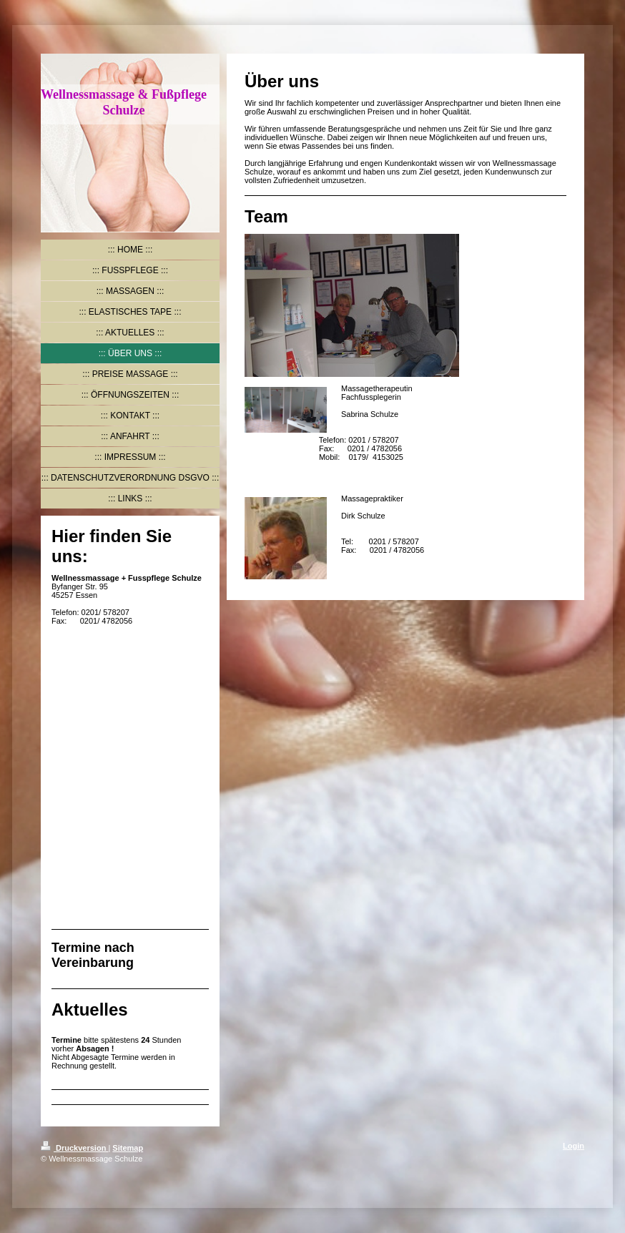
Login (573, 1145)
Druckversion (74, 1148)
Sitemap (127, 1148)
